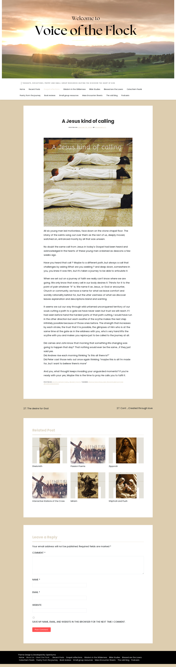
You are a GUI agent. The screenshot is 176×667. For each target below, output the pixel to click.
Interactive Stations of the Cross (48, 501)
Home (22, 89)
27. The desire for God (36, 408)
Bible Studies (94, 89)
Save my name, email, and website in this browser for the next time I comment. (78, 624)
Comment (38, 552)
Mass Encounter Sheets (92, 95)
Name (36, 582)
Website (37, 608)
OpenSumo (51, 658)
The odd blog (112, 95)
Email (36, 595)
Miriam (74, 501)
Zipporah (113, 466)
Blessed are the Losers (113, 89)
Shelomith (37, 466)
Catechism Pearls (134, 89)
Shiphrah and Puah (118, 501)
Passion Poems (78, 466)
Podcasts (125, 95)
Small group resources (68, 95)
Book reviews (49, 95)
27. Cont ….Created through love (135, 408)
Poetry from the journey (30, 95)
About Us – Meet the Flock (37, 660)
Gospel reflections (51, 89)
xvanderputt (100, 127)
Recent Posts (34, 89)
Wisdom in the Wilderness (74, 89)
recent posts (75, 382)
